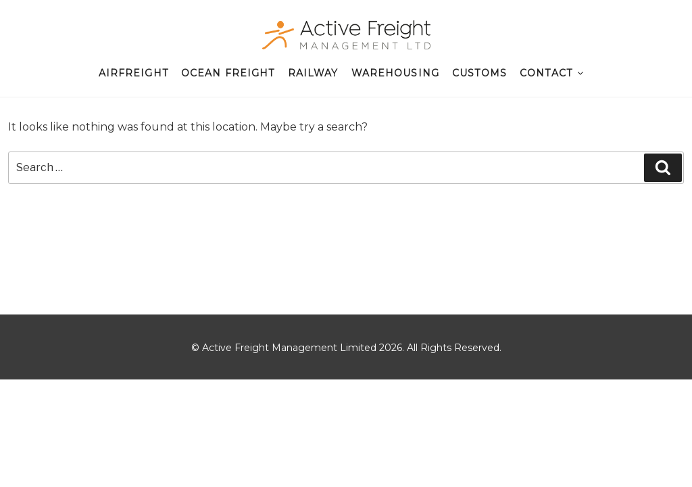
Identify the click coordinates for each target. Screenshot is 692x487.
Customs (479, 73)
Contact (552, 73)
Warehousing (395, 73)
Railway (313, 73)
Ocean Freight (228, 73)
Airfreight (133, 73)
